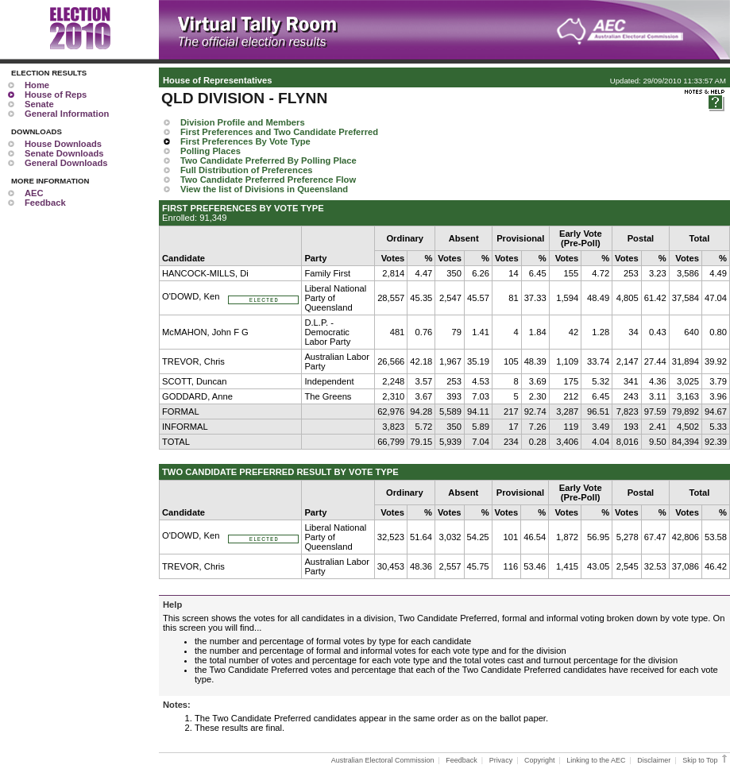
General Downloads (66, 163)
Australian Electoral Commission (383, 760)
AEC (34, 193)
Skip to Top (705, 760)
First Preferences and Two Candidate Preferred (279, 132)
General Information (67, 113)
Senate (39, 104)
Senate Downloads (64, 153)
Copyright (539, 760)
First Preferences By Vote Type (245, 141)
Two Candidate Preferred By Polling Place (268, 160)
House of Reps (56, 94)
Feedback (45, 202)
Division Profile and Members (242, 122)
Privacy (501, 760)
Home (37, 85)
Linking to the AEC (595, 760)
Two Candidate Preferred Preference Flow (268, 179)
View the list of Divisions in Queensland (264, 189)
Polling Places (210, 151)
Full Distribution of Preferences (246, 170)
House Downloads (63, 144)
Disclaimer (653, 760)
